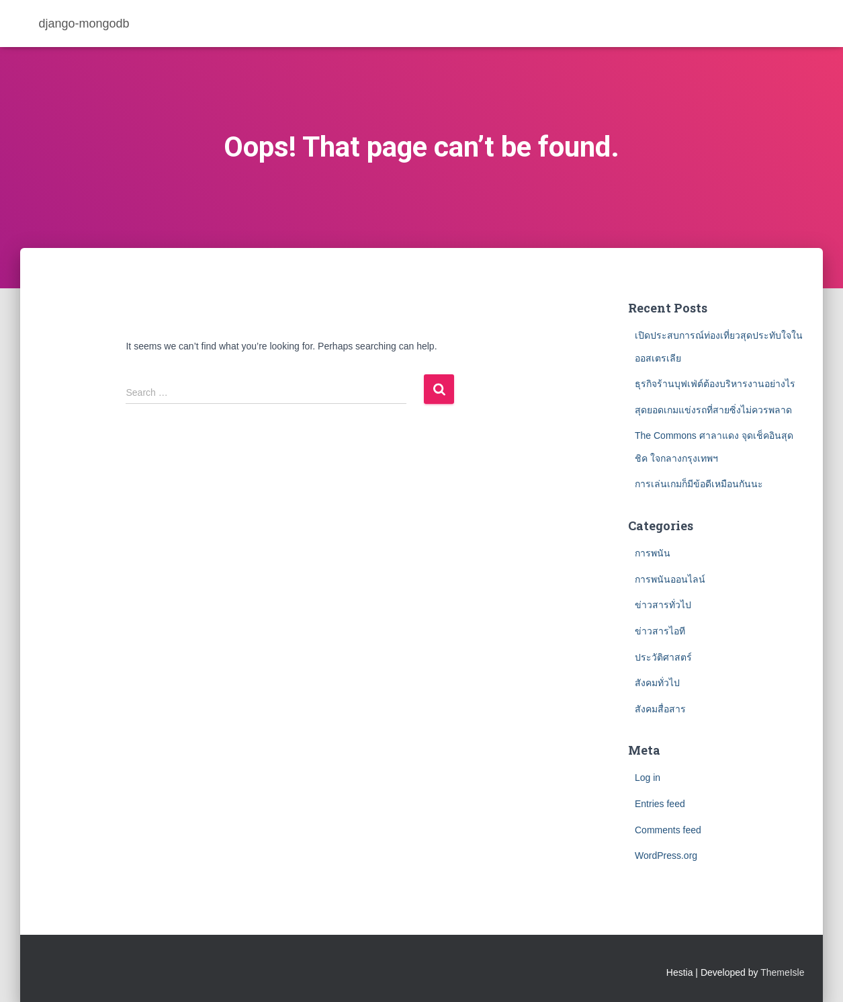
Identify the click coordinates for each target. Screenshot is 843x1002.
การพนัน (652, 553)
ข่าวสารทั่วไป (663, 604)
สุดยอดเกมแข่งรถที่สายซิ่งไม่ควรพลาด (713, 410)
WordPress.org (666, 855)
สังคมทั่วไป (657, 682)
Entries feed (660, 803)
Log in (647, 777)
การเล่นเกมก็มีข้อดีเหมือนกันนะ (699, 483)
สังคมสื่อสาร (660, 709)
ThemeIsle (782, 972)
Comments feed (668, 830)
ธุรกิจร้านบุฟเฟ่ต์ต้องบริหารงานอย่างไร (716, 383)
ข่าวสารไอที (660, 631)
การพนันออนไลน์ (670, 579)
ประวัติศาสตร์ (663, 657)
